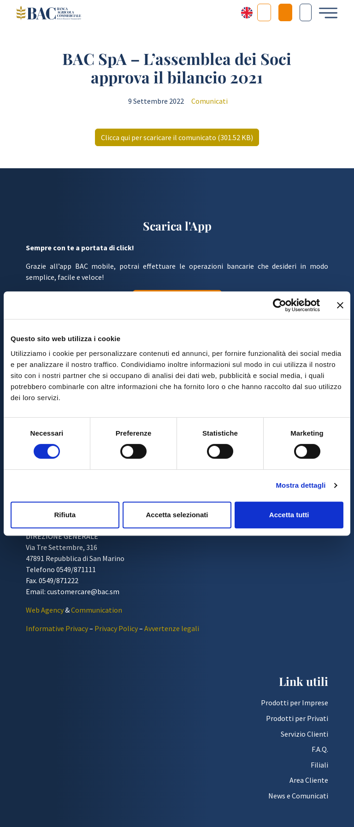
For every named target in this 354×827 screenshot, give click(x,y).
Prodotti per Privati (297, 721)
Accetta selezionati (177, 515)
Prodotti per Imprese (294, 705)
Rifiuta (65, 515)
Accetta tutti (289, 515)
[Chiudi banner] (340, 305)
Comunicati (209, 104)
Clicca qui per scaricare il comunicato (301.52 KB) (177, 140)
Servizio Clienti (304, 736)
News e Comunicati (298, 798)
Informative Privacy (57, 631)
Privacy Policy (116, 631)
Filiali (319, 767)
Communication (96, 612)
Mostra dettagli (300, 485)
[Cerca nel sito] (306, 12)
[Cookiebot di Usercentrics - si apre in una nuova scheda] (279, 305)
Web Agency (45, 612)
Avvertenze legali (171, 631)
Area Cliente (308, 782)
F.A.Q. (320, 751)
